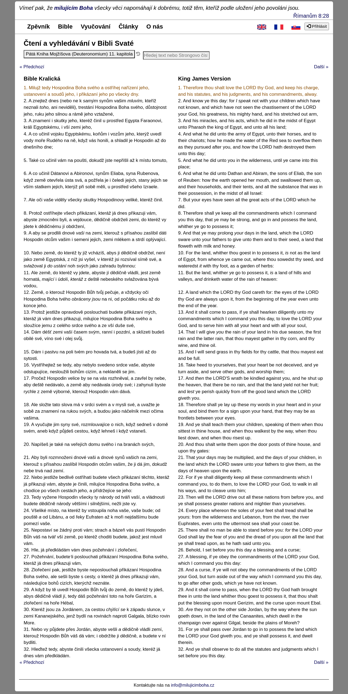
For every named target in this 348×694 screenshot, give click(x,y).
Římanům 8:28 (311, 16)
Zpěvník (38, 26)
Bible (65, 26)
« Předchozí (32, 66)
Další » (321, 66)
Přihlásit (317, 26)
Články (128, 26)
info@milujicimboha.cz (192, 685)
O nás (154, 26)
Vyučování (95, 26)
